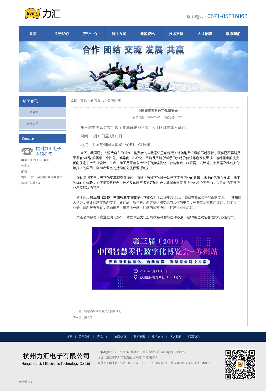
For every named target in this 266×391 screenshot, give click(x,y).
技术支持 (176, 34)
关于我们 (61, 34)
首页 (33, 34)
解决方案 (119, 34)
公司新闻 (32, 112)
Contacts (28, 138)
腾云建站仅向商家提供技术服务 (191, 363)
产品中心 (90, 34)
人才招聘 (205, 34)
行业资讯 (32, 123)
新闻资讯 (147, 34)
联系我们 (233, 34)
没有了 (88, 317)
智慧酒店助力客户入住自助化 (102, 311)
